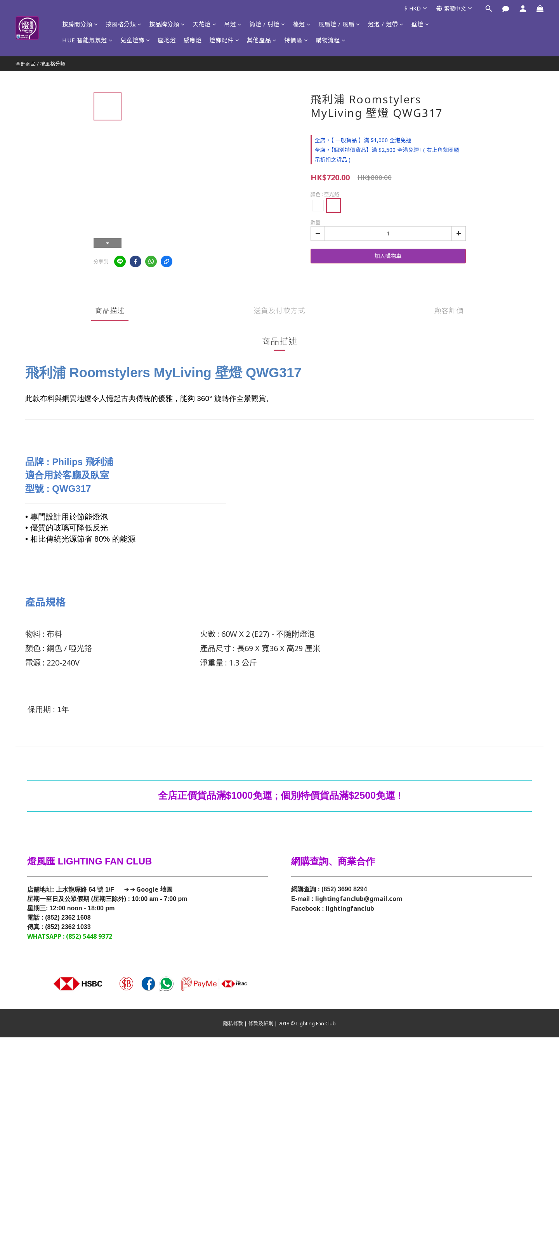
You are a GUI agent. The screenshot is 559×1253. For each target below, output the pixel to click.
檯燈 (302, 24)
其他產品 (262, 40)
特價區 (296, 40)
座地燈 (167, 40)
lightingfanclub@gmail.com (359, 898)
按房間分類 (80, 24)
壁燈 (420, 24)
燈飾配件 (225, 40)
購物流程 (331, 40)
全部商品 (26, 63)
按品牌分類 (167, 24)
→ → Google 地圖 (147, 889)
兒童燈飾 (135, 40)
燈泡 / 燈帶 (386, 24)
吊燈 (233, 24)
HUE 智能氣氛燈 (87, 40)
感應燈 (193, 40)
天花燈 (204, 24)
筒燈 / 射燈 (267, 24)
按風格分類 (123, 24)
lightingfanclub (350, 908)
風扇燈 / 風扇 (339, 24)
